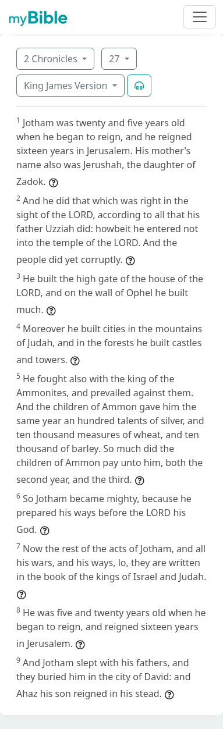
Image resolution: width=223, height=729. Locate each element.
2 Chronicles (52, 58)
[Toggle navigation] (199, 17)
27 (115, 58)
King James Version (67, 85)
